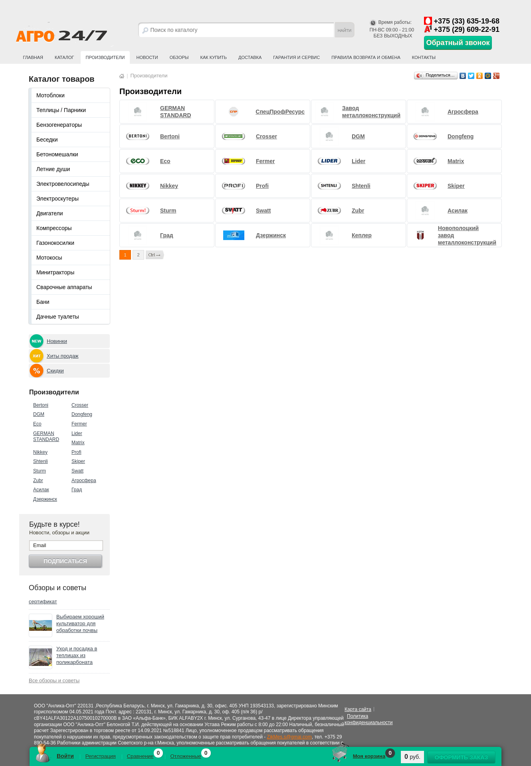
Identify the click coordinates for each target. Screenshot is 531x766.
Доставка (250, 57)
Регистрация (100, 756)
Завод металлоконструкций (371, 111)
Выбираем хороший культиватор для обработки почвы (80, 623)
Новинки (57, 341)
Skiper (78, 461)
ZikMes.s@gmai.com (289, 737)
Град (76, 489)
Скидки (55, 371)
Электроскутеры (57, 198)
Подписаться (65, 561)
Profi (76, 452)
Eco (37, 424)
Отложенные (185, 756)
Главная (33, 57)
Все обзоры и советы (54, 680)
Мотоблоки (50, 95)
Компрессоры (54, 228)
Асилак (41, 489)
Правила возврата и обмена (365, 57)
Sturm (39, 471)
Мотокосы (49, 257)
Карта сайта (358, 709)
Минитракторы (55, 272)
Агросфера (83, 480)
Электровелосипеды (62, 184)
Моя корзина (369, 756)
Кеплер (362, 235)
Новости (147, 57)
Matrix (78, 442)
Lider (76, 433)
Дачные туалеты (57, 316)
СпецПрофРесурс (280, 111)
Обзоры (179, 57)
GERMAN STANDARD (46, 437)
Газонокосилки (55, 243)
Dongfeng (81, 414)
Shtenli (40, 461)
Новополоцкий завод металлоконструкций (467, 235)
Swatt (77, 471)
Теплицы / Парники (61, 110)
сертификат (43, 602)
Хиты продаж (63, 356)
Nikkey (40, 452)
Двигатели (49, 213)
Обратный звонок (458, 43)
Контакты (424, 57)
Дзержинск (45, 499)
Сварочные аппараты (64, 287)
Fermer (79, 424)
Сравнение (140, 756)
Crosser (79, 405)
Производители (105, 57)
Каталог (64, 57)
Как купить (213, 57)
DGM (38, 414)
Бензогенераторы (59, 125)
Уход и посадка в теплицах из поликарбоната (76, 655)
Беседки (47, 139)
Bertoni (40, 405)
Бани (43, 302)
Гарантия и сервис (296, 57)
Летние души (53, 169)
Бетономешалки (57, 154)
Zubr (38, 480)
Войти (65, 756)
